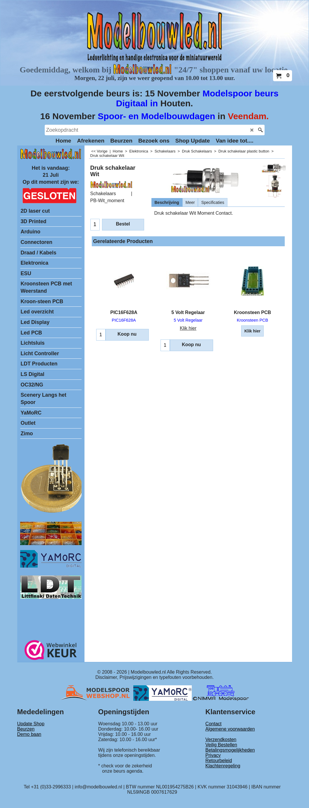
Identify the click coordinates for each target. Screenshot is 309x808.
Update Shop (30, 723)
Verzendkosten (221, 739)
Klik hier (188, 328)
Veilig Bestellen (221, 744)
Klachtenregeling (223, 765)
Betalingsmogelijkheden (230, 750)
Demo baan (29, 734)
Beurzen (26, 728)
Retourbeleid (219, 760)
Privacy (213, 755)
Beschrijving (167, 202)
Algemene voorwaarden (230, 728)
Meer (190, 202)
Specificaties (212, 202)
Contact (214, 723)
